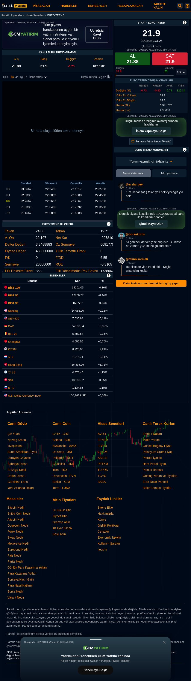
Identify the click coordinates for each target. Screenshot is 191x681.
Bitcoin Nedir (16, 507)
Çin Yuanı (14, 434)
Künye (102, 519)
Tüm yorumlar (169, 173)
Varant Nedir (16, 597)
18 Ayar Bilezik (62, 528)
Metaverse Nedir (19, 543)
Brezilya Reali (17, 470)
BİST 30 (11, 303)
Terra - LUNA (61, 488)
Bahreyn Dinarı (17, 464)
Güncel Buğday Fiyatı (157, 446)
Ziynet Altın (60, 516)
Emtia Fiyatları (152, 434)
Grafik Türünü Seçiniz (96, 77)
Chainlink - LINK (63, 464)
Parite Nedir (15, 561)
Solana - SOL (62, 440)
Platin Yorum (151, 440)
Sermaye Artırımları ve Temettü (151, 141)
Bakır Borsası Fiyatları (157, 488)
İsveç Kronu (15, 446)
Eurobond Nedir (18, 549)
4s (16, 77)
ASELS (102, 458)
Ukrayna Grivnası (19, 458)
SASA (102, 482)
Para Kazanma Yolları (22, 573)
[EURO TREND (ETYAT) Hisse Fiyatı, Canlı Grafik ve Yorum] (14, 5)
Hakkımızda (106, 513)
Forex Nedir (15, 531)
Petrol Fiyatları (152, 458)
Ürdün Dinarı (16, 476)
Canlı (6, 77)
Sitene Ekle (105, 507)
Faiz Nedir (14, 555)
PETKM (103, 464)
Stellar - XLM (61, 482)
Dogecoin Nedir (18, 525)
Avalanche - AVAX (65, 446)
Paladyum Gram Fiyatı (158, 452)
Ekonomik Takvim (109, 537)
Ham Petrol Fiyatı (154, 464)
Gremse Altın (61, 522)
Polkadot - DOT (63, 458)
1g (21, 77)
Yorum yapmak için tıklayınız (151, 161)
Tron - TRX (60, 470)
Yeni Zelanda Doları (21, 488)
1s (12, 77)
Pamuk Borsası (153, 470)
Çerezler (103, 531)
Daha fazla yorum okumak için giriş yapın (151, 283)
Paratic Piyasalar (12, 15)
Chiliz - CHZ (61, 434)
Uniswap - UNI (62, 452)
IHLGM (102, 452)
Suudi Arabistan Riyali (22, 452)
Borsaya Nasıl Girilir (21, 579)
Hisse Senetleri (35, 15)
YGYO (102, 476)
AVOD (102, 434)
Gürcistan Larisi (18, 482)
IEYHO (102, 446)
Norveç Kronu (17, 440)
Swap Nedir (15, 537)
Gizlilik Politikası (108, 525)
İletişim (102, 549)
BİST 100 (12, 287)
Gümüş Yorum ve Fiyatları (160, 476)
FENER (103, 440)
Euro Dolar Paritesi (155, 482)
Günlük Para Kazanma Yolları (27, 567)
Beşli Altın (59, 534)
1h (25, 77)
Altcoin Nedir (16, 519)
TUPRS (103, 470)
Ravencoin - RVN (64, 476)
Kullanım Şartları (109, 543)
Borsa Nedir (15, 591)
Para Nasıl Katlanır (20, 585)
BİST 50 (11, 295)
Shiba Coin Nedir (19, 513)
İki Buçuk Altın (62, 510)
